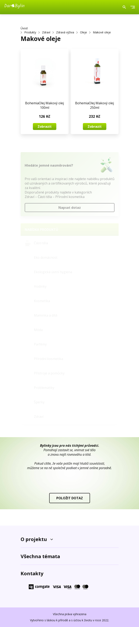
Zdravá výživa (65, 32)
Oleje (83, 32)
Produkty (30, 32)
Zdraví (46, 32)
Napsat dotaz (69, 209)
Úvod (24, 28)
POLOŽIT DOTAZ (69, 498)
